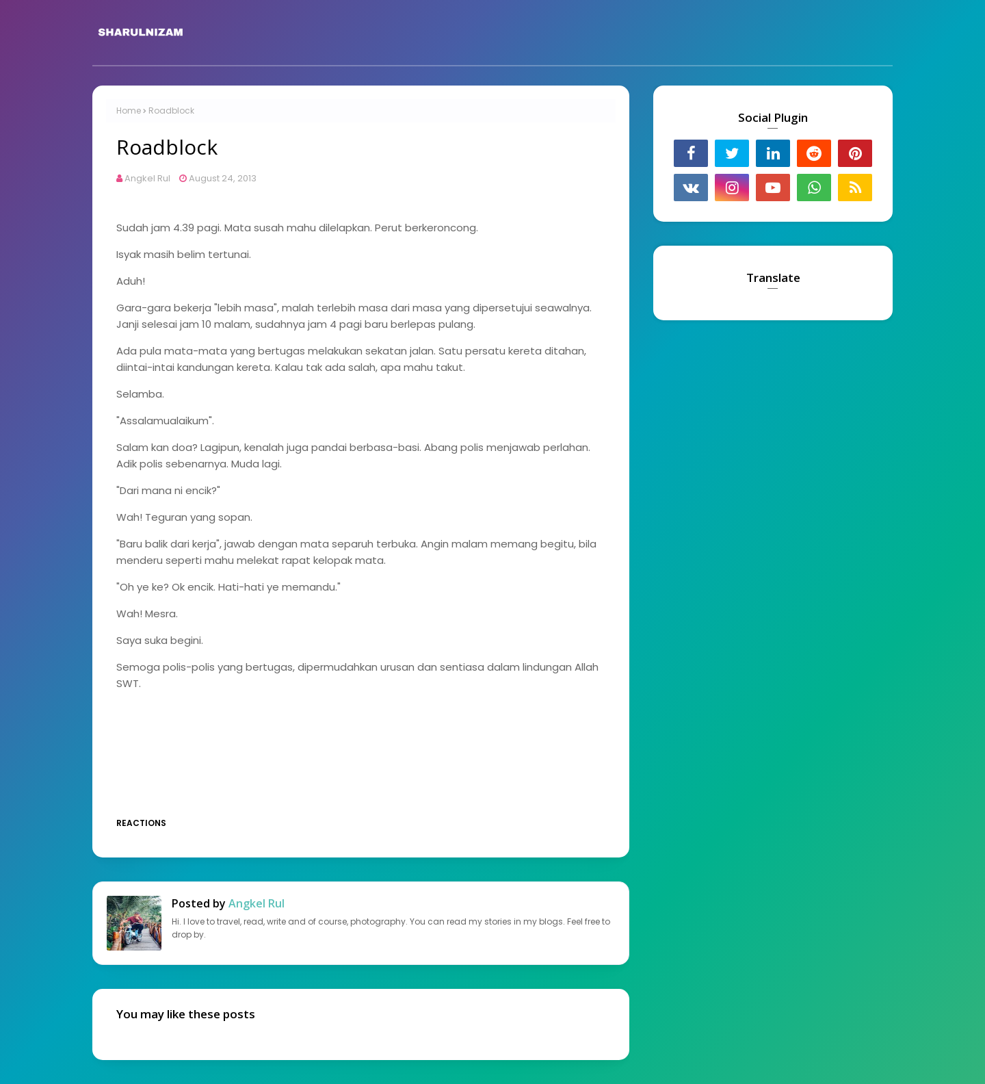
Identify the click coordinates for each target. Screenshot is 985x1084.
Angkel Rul (147, 178)
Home (128, 110)
